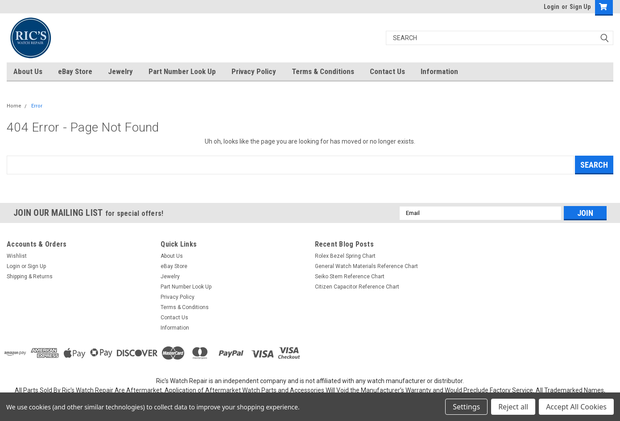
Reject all (513, 407)
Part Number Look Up (182, 71)
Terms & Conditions (323, 71)
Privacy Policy (253, 71)
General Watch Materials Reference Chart (366, 266)
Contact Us (387, 71)
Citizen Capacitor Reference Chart (357, 287)
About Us (27, 71)
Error (36, 106)
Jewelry (120, 71)
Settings (466, 407)
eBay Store (75, 71)
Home (14, 106)
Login (551, 6)
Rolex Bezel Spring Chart (345, 256)
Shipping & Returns (30, 276)
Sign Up (580, 6)
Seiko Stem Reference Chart (349, 276)
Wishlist (17, 256)
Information (439, 71)
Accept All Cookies (576, 407)
